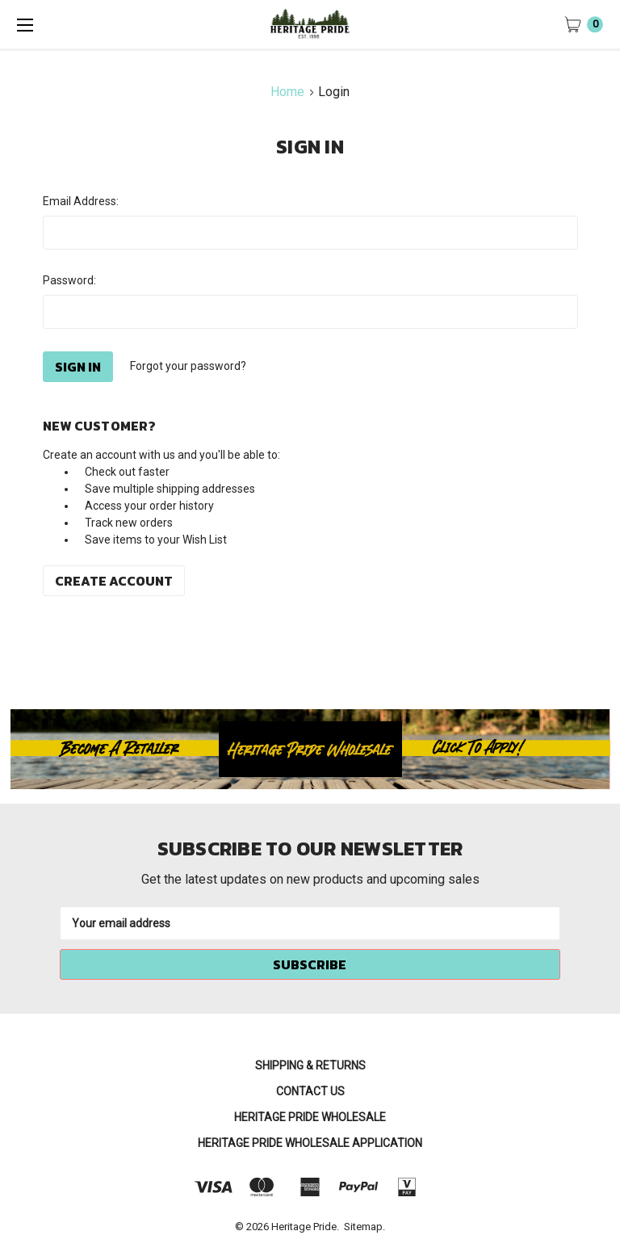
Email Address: (81, 201)
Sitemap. (364, 1226)
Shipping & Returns (310, 1065)
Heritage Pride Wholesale (310, 1117)
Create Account (114, 580)
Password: (69, 280)
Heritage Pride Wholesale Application (310, 1142)
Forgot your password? (188, 365)
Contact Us (310, 1091)
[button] (310, 749)
